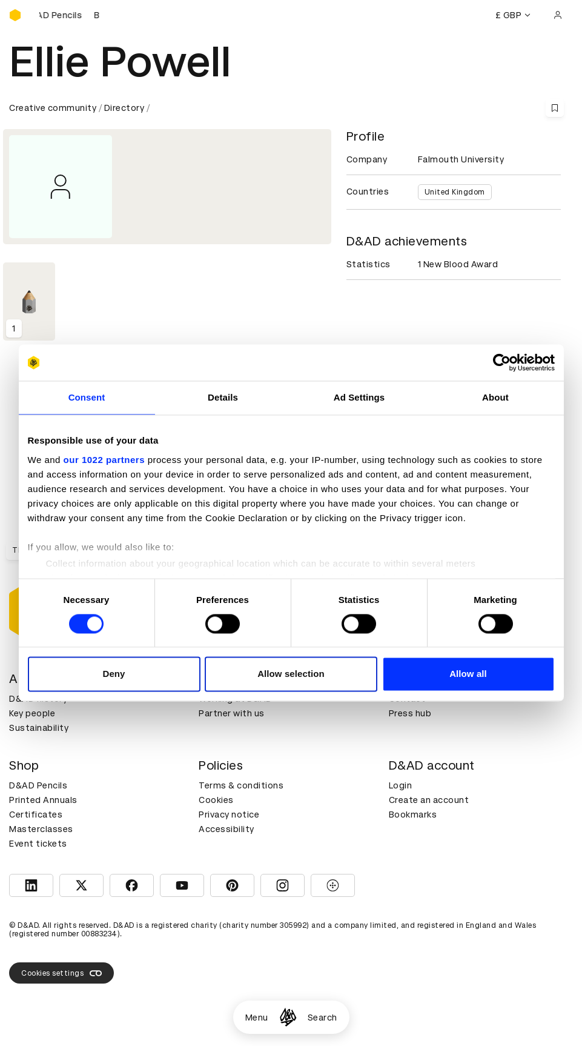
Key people (32, 713)
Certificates (35, 814)
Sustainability (38, 728)
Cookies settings (61, 973)
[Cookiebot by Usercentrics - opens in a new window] (502, 362)
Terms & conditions (241, 785)
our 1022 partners (104, 460)
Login (400, 785)
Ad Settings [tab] (359, 397)
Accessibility (226, 829)
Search (322, 1017)
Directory (124, 108)
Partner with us (232, 713)
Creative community (52, 108)
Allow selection (291, 674)
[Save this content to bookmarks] (555, 108)
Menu (256, 1017)
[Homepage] (288, 1017)
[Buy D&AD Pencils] (69, 15)
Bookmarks (413, 814)
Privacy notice (229, 814)
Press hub (410, 713)
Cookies (216, 800)
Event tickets (38, 843)
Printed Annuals (43, 800)
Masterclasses (41, 829)
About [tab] (495, 397)
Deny (113, 674)
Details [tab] (223, 397)
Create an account (429, 800)
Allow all (468, 674)
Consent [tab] (86, 397)
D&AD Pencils (38, 785)
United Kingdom (455, 192)
